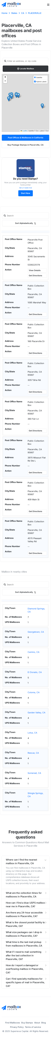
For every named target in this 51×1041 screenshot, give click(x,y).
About (37, 1022)
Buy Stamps (27, 1022)
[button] (16, 95)
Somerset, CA (34, 773)
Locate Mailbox (25, 68)
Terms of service (33, 1027)
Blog (43, 1022)
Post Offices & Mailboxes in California (25, 137)
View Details (35, 270)
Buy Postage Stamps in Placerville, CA (25, 145)
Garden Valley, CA (36, 712)
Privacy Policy (17, 1027)
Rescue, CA (33, 753)
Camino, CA (33, 652)
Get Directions (35, 275)
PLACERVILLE (34, 13)
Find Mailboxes (12, 1022)
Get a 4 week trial (25, 188)
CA (22, 13)
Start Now (25, 193)
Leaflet (24, 131)
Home (4, 13)
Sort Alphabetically (25, 223)
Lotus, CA (32, 732)
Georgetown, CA (36, 632)
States (14, 13)
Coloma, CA (34, 692)
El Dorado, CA (35, 672)
